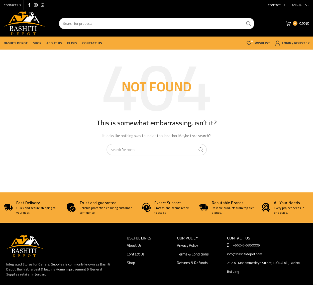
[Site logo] (24, 23)
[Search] (156, 23)
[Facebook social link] (29, 5)
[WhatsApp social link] (42, 5)
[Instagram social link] (35, 5)
